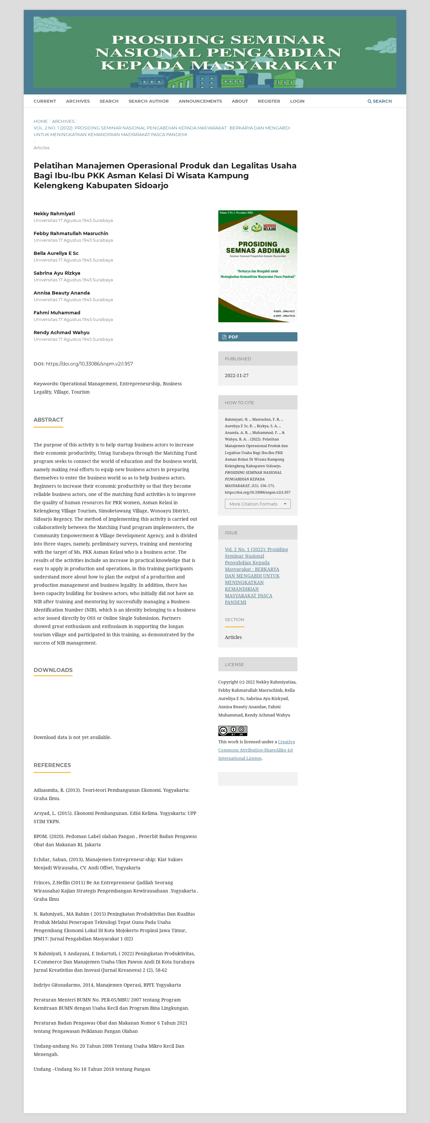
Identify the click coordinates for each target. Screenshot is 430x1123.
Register (269, 101)
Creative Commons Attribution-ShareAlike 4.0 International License (256, 750)
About (240, 101)
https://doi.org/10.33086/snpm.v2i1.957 (89, 364)
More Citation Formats (253, 504)
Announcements (200, 101)
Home (41, 121)
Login (297, 101)
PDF (232, 336)
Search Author (149, 101)
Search (109, 101)
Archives (78, 101)
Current (45, 101)
